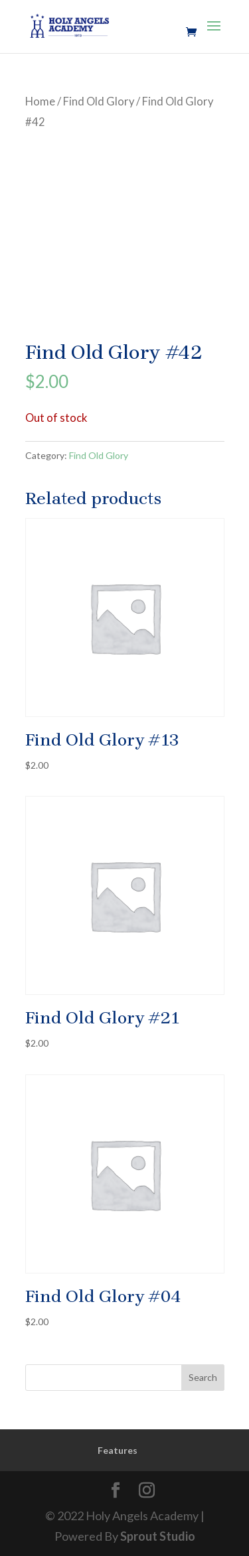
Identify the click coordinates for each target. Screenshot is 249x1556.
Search (203, 1377)
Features (117, 1450)
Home (40, 101)
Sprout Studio (157, 1536)
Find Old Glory (98, 101)
